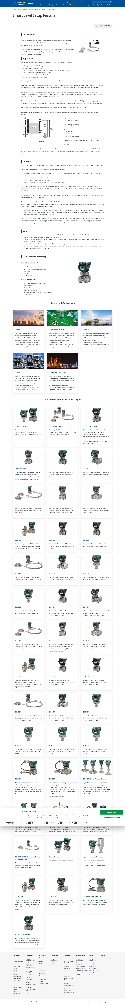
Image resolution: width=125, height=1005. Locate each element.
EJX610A (52, 745)
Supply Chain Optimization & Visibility (29, 981)
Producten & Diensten (62, 5)
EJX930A (52, 779)
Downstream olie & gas (58, 372)
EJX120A (52, 640)
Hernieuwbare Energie (16, 973)
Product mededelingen (42, 978)
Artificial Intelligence (69, 978)
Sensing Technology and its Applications (69, 986)
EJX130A (86, 640)
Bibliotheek (72, 5)
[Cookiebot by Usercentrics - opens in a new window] (10, 1002)
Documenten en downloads (55, 960)
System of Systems (68, 971)
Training (41, 981)
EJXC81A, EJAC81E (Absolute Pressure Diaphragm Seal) (25, 858)
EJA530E (18, 607)
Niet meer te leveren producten (43, 984)
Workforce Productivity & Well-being (30, 961)
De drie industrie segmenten (68, 965)
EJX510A (86, 712)
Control (40, 963)
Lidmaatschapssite (81, 2)
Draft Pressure (20, 468)
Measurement (42, 966)
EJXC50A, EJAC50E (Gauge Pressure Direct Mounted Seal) (28, 822)
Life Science (41, 976)
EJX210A (18, 676)
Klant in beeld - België (81, 970)
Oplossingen (51, 5)
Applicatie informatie (34, 9)
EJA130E (86, 504)
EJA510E (86, 573)
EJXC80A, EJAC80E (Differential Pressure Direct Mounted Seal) (94, 822)
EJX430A (86, 676)
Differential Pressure (91, 426)
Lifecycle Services (43, 974)
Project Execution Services (43, 971)
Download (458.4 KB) (103, 26)
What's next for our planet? (68, 962)
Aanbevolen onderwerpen (83, 5)
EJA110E (52, 468)
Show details (83, 1002)
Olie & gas (87, 330)
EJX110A (52, 607)
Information (41, 961)
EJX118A (18, 640)
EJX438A (18, 712)
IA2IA (65, 973)
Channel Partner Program (80, 973)
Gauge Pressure (55, 857)
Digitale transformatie (67, 975)
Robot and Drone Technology (68, 982)
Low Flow (52, 896)
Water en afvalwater (56, 330)
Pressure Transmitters (23, 934)
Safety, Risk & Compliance (29, 964)
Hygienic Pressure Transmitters (95, 857)
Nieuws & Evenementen (55, 2)
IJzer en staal (16, 983)
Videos (53, 965)
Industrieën (43, 5)
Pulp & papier (16, 980)
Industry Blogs (96, 5)
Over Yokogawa (66, 2)
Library (19, 9)
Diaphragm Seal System (58, 426)
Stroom (18, 330)
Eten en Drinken (17, 978)
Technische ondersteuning (80, 960)
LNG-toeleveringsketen (17, 965)
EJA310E (52, 540)
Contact (109, 5)
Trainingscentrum (80, 966)
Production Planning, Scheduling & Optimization (31, 986)
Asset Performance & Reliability (31, 968)
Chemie (18, 372)
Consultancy (42, 968)
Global (88, 2)
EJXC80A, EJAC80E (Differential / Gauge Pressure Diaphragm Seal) (61, 822)
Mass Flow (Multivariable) (92, 896)
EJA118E (18, 504)
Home (14, 9)
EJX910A (18, 779)
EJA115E (86, 468)
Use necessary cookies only (112, 996)
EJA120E (52, 504)
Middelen (25, 9)
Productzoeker (79, 968)
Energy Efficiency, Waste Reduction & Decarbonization (30, 976)
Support (103, 5)
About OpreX (67, 968)
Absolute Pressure (22, 426)
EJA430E (86, 540)
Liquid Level (19, 896)
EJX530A (18, 745)
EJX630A (86, 745)
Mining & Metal (17, 976)
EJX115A (86, 607)
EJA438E (18, 573)
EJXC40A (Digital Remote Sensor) (95, 779)
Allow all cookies (112, 991)
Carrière (73, 2)
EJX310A (52, 676)
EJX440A (52, 712)
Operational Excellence (29, 972)
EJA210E (18, 540)
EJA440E (52, 573)
